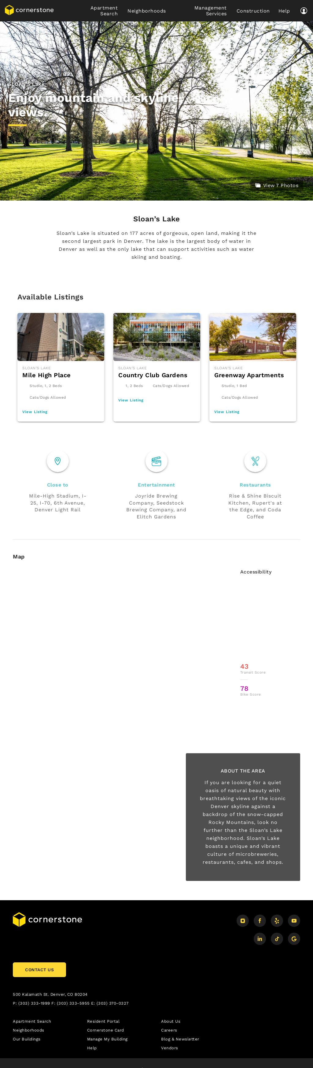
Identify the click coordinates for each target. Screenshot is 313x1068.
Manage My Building (107, 1039)
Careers (169, 1030)
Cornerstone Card (105, 1030)
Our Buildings (27, 1039)
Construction (253, 11)
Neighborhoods (145, 11)
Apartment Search (104, 11)
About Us (170, 1021)
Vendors (169, 1048)
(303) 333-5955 (73, 1003)
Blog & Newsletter (180, 1039)
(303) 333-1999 (34, 1003)
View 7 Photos (277, 185)
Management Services (210, 11)
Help (284, 11)
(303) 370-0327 (113, 1003)
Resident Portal (103, 1021)
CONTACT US (39, 969)
